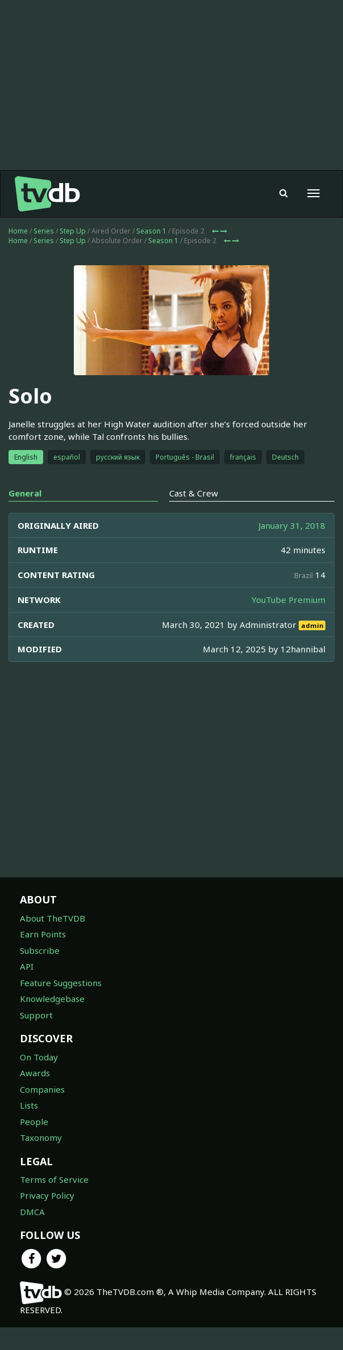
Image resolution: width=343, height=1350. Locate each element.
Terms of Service (54, 1179)
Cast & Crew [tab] (193, 493)
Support (36, 1015)
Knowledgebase (52, 998)
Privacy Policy (47, 1195)
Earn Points (43, 934)
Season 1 (151, 231)
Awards (35, 1073)
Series (44, 231)
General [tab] (25, 493)
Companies (42, 1089)
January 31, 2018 (291, 525)
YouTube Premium (288, 599)
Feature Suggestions (61, 982)
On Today (39, 1057)
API (27, 966)
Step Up (73, 231)
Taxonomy (41, 1137)
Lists (29, 1105)
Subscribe (40, 950)
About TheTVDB (52, 918)
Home (18, 231)
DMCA (32, 1211)
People (34, 1121)
